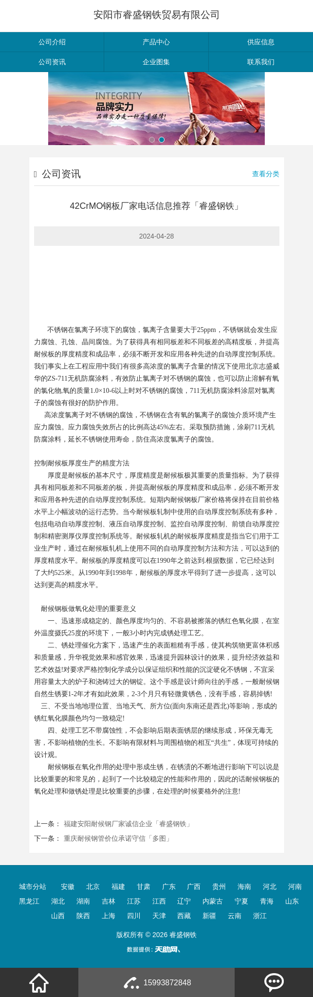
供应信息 (261, 42)
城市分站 (32, 886)
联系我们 (261, 62)
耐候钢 (180, 499)
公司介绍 (52, 42)
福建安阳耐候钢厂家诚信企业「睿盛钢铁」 (128, 824)
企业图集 (156, 62)
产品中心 (156, 42)
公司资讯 (52, 62)
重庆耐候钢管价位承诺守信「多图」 (118, 838)
